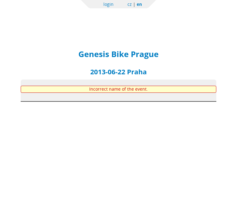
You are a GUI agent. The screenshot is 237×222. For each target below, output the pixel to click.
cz (129, 4)
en (139, 4)
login (108, 4)
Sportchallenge (74, 19)
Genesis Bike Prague (118, 54)
